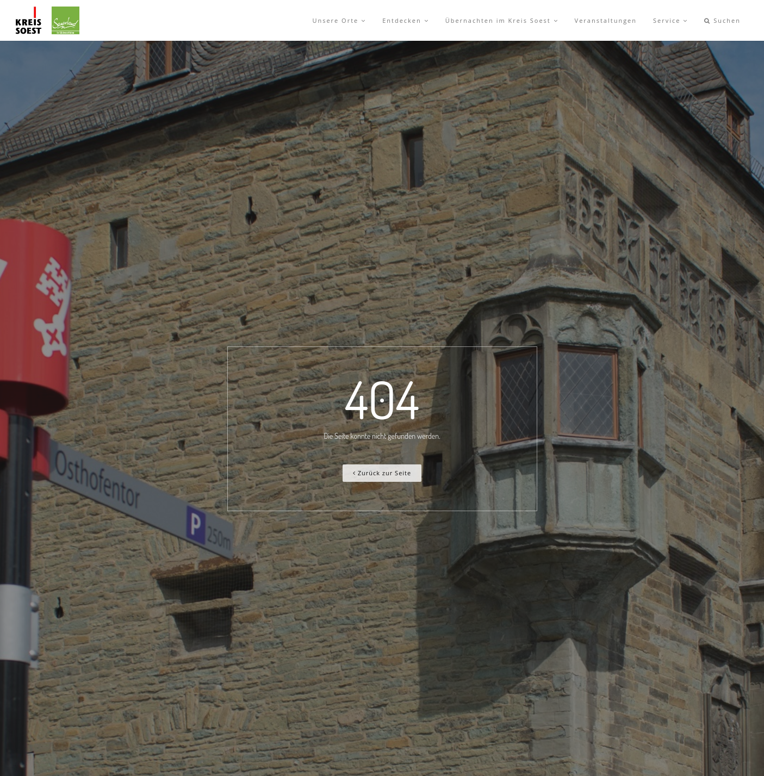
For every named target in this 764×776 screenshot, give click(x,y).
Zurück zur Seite (382, 473)
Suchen (722, 20)
